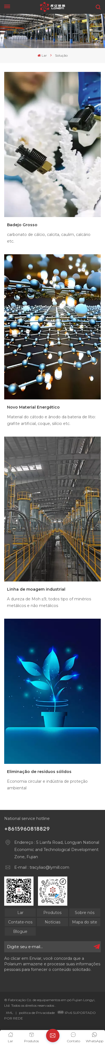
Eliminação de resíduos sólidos (39, 771)
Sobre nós (84, 912)
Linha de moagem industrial (36, 589)
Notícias (52, 922)
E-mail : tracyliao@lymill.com (41, 867)
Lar (42, 55)
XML (9, 1013)
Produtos (52, 912)
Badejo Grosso (22, 224)
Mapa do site (84, 922)
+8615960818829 (27, 828)
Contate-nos (20, 922)
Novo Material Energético (33, 407)
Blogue (20, 931)
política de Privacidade (37, 1013)
